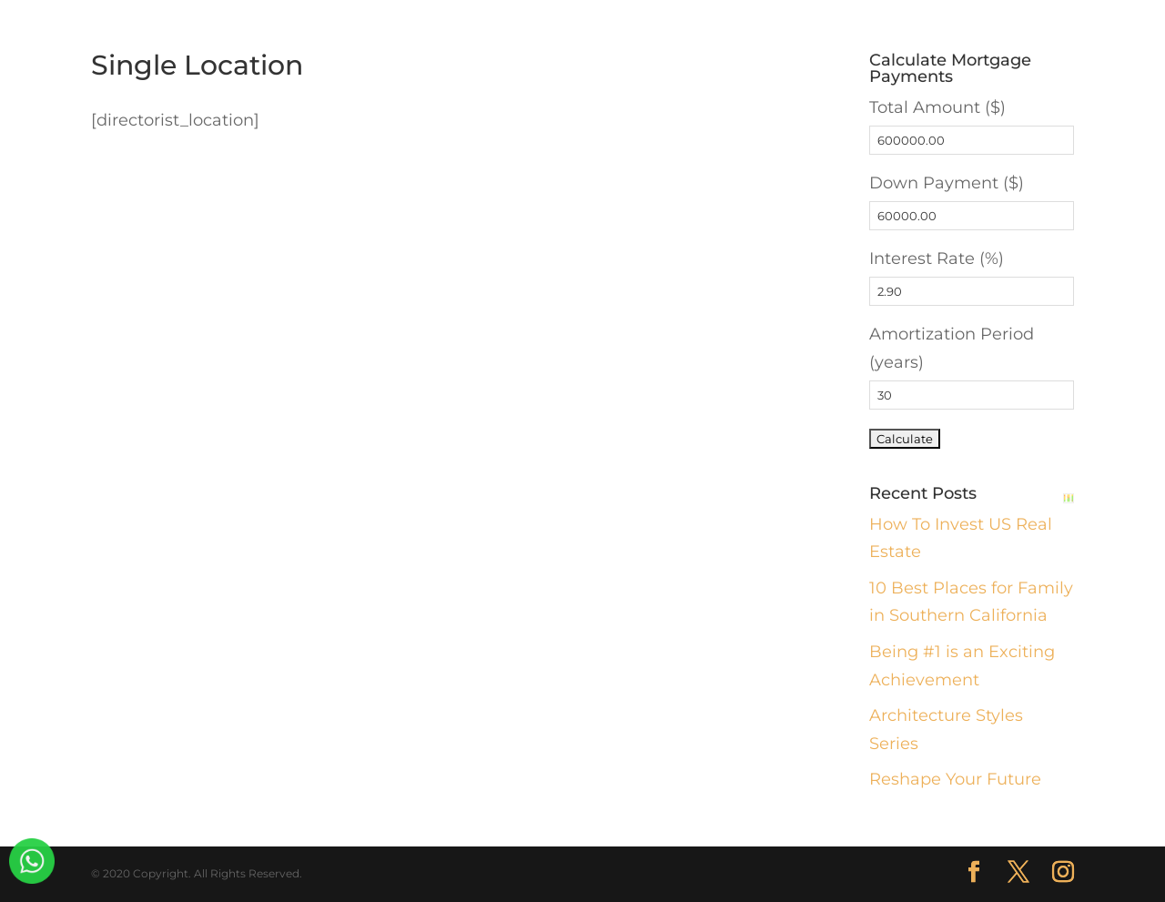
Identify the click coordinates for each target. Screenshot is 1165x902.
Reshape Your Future (955, 779)
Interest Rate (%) (936, 258)
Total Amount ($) (937, 107)
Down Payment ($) (946, 183)
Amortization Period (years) (951, 348)
